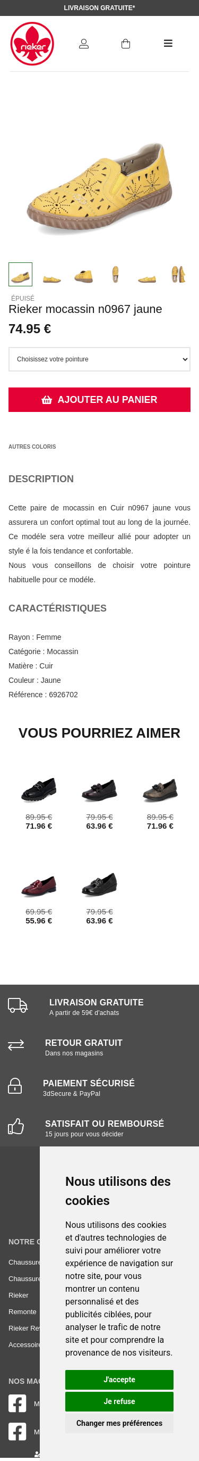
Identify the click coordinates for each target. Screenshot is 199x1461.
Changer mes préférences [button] (119, 1423)
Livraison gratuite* (99, 8)
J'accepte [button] (119, 1379)
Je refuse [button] (119, 1401)
